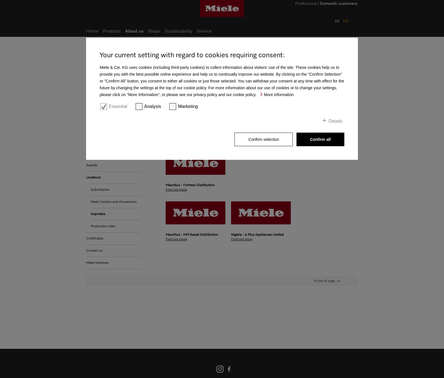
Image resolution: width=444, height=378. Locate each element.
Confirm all (320, 139)
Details (335, 121)
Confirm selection (263, 139)
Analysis (152, 106)
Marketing (188, 106)
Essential (118, 106)
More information (279, 94)
